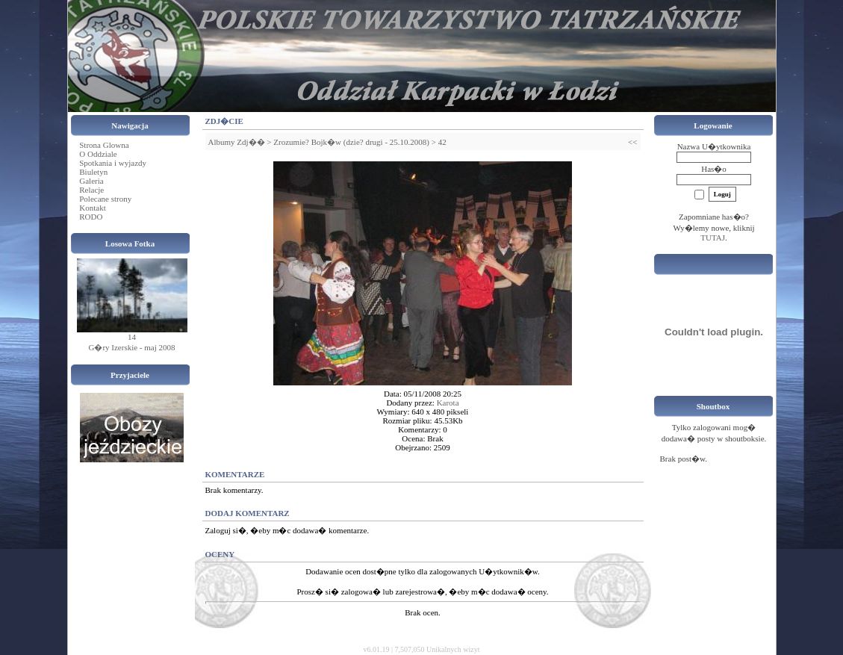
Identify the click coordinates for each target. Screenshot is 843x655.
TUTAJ (712, 237)
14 (132, 336)
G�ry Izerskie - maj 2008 (131, 347)
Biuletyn (93, 171)
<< (632, 141)
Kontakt (92, 207)
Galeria (91, 180)
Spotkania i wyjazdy (112, 162)
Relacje (91, 189)
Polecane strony (105, 198)
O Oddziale (97, 153)
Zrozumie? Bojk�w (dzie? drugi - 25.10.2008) (351, 141)
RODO (90, 216)
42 (442, 141)
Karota (448, 402)
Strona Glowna (103, 144)
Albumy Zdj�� (236, 141)
